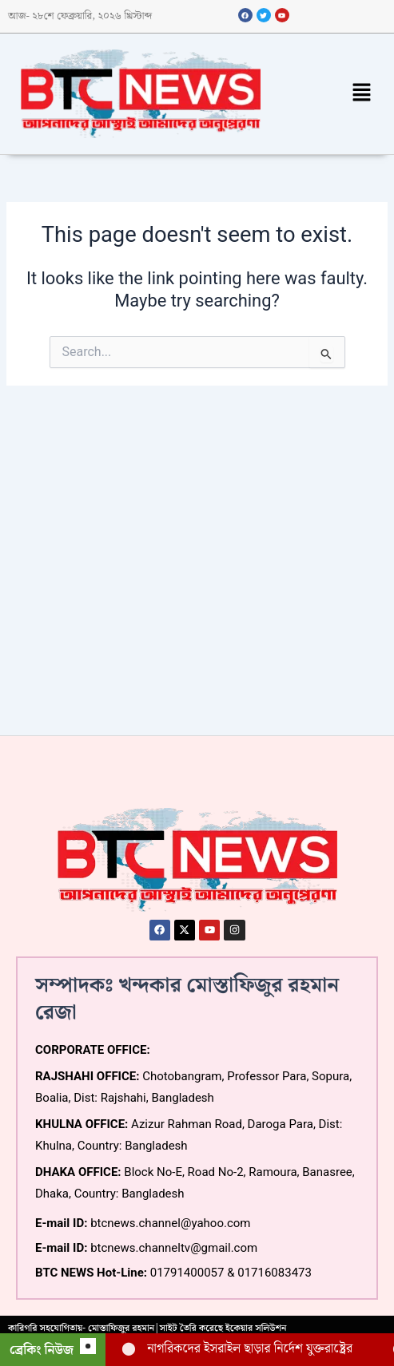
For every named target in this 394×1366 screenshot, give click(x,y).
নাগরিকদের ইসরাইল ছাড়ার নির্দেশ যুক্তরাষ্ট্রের (249, 1349)
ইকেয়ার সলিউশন (255, 1328)
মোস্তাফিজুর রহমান (121, 1328)
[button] (362, 94)
